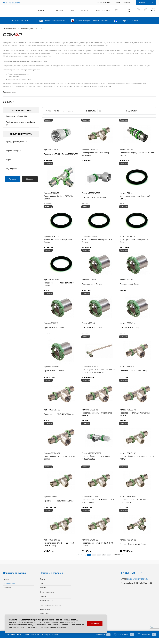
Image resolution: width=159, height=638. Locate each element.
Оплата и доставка (102, 11)
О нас (71, 11)
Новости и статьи (46, 601)
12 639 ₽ (137, 552)
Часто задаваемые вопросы (50, 605)
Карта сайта (44, 613)
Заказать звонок (146, 3)
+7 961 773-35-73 (32, 635)
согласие (29, 627)
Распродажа (7, 588)
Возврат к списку (10, 92)
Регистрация (14, 3)
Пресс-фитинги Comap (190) (16, 116)
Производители (9, 583)
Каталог (6, 579)
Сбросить (29, 179)
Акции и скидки (56, 11)
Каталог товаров (20, 20)
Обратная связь (12, 635)
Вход (5, 3)
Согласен (94, 624)
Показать (12, 179)
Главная (40, 11)
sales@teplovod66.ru (137, 578)
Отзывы (43, 596)
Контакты (84, 11)
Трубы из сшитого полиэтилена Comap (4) (20, 123)
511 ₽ (99, 552)
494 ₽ (61, 552)
